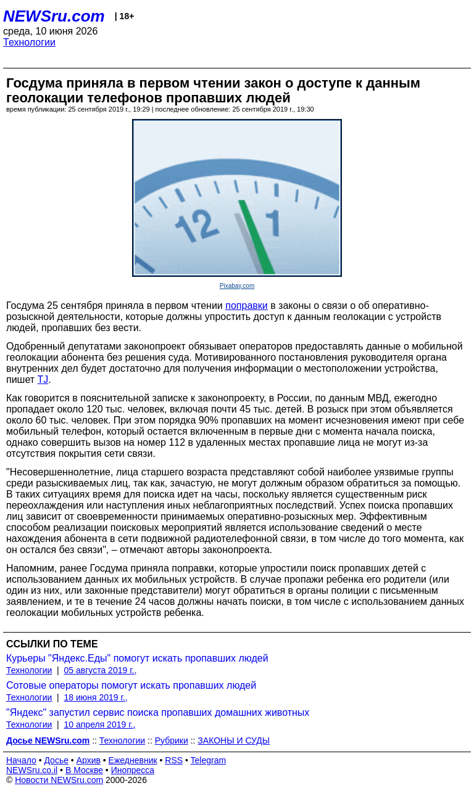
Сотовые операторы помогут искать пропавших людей (131, 685)
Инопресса (133, 770)
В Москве (84, 770)
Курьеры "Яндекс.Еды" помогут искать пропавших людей (137, 658)
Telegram (209, 760)
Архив (89, 760)
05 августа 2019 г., (100, 670)
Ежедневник (133, 760)
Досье (56, 760)
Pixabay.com (237, 285)
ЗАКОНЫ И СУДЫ (234, 740)
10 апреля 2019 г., (100, 724)
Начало (21, 760)
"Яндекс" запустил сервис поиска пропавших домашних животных (157, 712)
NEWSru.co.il (31, 770)
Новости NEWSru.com (59, 780)
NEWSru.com (54, 16)
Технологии (29, 42)
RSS (174, 760)
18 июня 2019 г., (96, 697)
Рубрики (171, 740)
